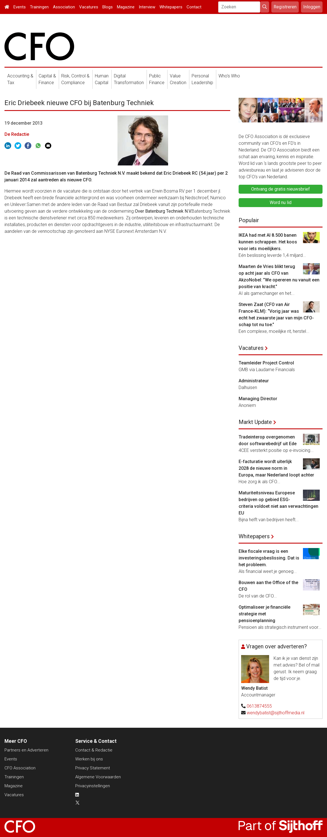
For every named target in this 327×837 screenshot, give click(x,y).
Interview (147, 7)
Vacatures (88, 7)
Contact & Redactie (93, 750)
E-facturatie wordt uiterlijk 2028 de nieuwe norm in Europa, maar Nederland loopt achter (276, 468)
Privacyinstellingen (92, 785)
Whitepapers (170, 7)
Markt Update (255, 422)
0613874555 (259, 706)
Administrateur (254, 380)
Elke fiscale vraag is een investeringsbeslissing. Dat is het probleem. (269, 558)
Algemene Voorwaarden (98, 776)
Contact (194, 7)
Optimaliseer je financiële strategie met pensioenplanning (264, 613)
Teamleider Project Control (266, 363)
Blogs (107, 7)
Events (19, 7)
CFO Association (20, 767)
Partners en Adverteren (26, 750)
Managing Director (258, 398)
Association (64, 7)
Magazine (126, 7)
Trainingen (39, 7)
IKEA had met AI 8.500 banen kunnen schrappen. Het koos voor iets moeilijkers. (268, 242)
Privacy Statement (92, 767)
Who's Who (229, 76)
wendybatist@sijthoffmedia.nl (275, 712)
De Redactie (16, 134)
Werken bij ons (89, 759)
